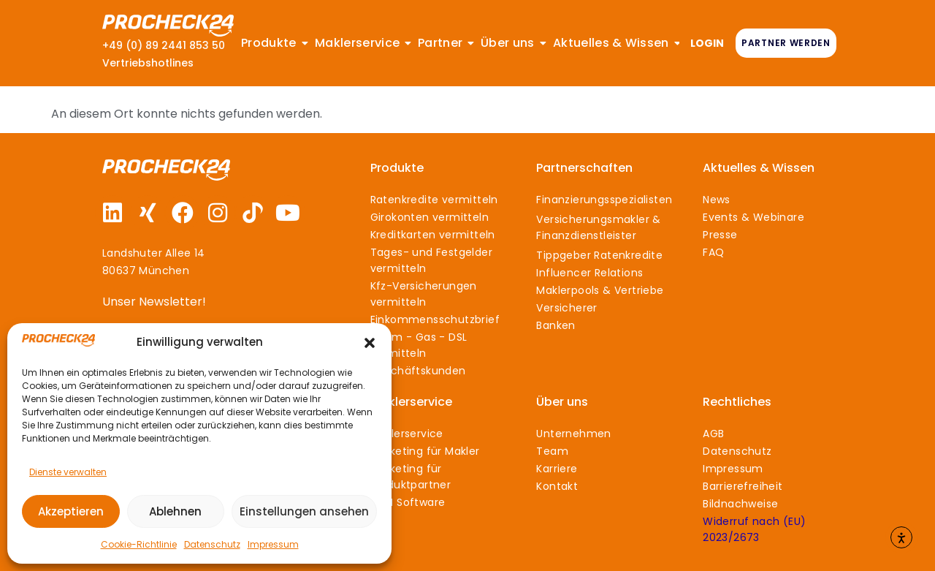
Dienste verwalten (68, 472)
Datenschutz (212, 544)
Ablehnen (175, 511)
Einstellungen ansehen (304, 511)
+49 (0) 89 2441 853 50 (163, 45)
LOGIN (707, 43)
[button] (369, 343)
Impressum (273, 544)
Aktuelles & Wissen (758, 167)
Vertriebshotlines (148, 63)
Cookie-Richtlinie (139, 544)
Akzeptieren (71, 511)
